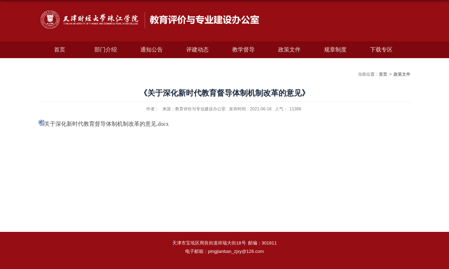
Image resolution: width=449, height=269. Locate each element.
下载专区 (381, 50)
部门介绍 (105, 50)
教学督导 (243, 50)
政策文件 (289, 50)
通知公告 (151, 50)
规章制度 (335, 50)
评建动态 (197, 50)
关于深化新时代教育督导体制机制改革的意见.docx (106, 124)
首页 (59, 50)
